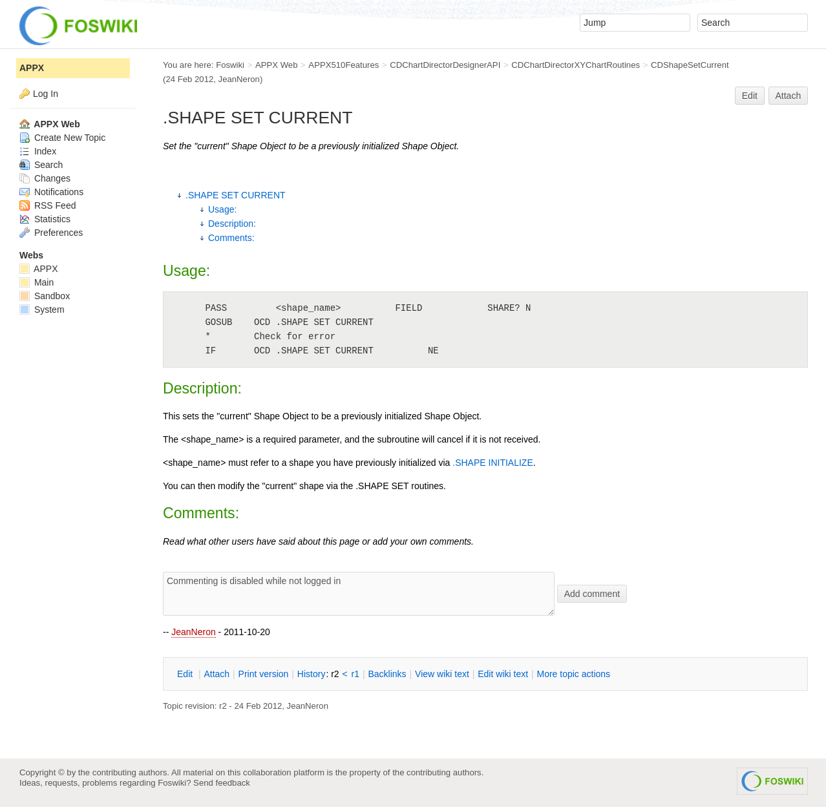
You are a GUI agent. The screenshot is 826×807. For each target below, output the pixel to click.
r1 (355, 674)
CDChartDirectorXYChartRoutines (575, 65)
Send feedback (221, 783)
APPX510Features (343, 65)
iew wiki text (442, 674)
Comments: (231, 238)
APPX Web (276, 65)
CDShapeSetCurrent (690, 65)
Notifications (51, 192)
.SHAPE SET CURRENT (235, 195)
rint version (263, 674)
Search (41, 165)
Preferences (51, 232)
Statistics (44, 219)
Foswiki (230, 65)
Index (37, 151)
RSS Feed (47, 205)
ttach (216, 674)
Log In (45, 94)
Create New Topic (62, 137)
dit (186, 674)
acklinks (387, 674)
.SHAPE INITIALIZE (492, 462)
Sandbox (44, 296)
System (42, 309)
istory (311, 674)
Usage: (222, 209)
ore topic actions (573, 674)
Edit (749, 95)
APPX (31, 68)
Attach (788, 95)
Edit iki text (503, 674)
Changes (44, 178)
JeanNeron (193, 632)
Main (36, 282)
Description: (232, 223)
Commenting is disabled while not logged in (359, 594)
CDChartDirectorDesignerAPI (445, 65)
